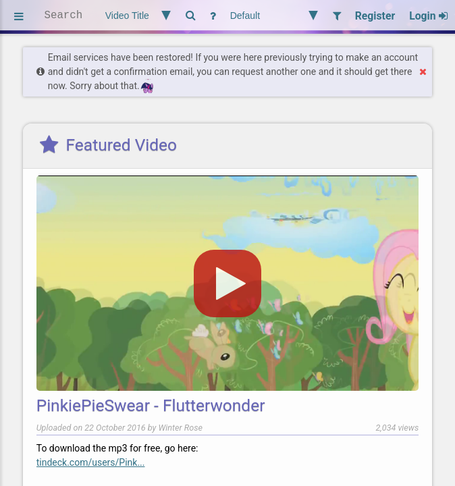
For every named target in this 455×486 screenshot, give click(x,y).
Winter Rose (180, 428)
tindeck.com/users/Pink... (90, 462)
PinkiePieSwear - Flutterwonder (150, 405)
